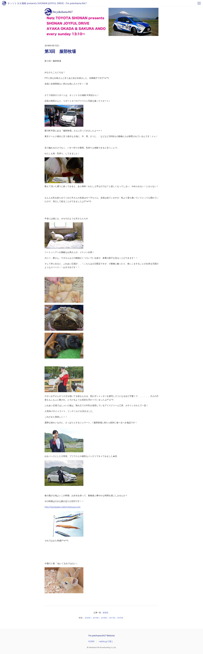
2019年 (96, 617)
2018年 (104, 617)
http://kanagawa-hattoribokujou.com (62, 506)
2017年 (112, 617)
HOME (91, 641)
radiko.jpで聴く (106, 641)
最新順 (105, 612)
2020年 (88, 617)
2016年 (120, 617)
